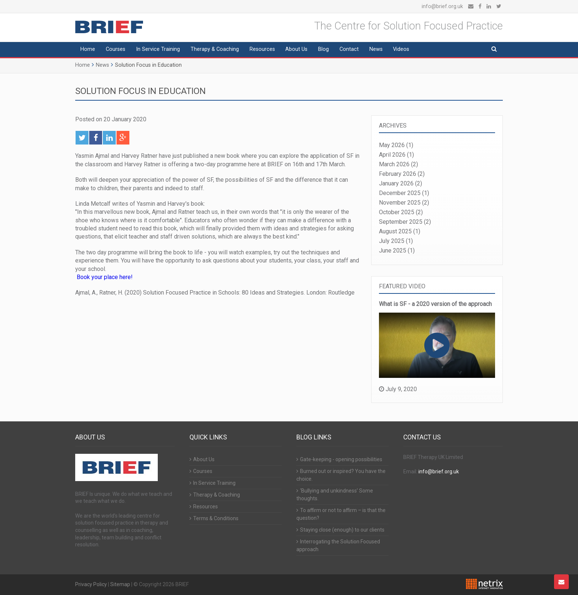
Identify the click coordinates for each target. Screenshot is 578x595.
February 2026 (397, 173)
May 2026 (392, 145)
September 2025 (400, 221)
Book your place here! (105, 277)
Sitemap (120, 584)
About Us (296, 49)
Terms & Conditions (215, 518)
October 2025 (396, 212)
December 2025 (400, 192)
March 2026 (394, 164)
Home (87, 49)
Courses (115, 49)
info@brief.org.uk (442, 6)
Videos (401, 49)
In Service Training (158, 49)
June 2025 (392, 250)
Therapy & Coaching (215, 49)
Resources (262, 49)
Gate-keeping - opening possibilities (341, 459)
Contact (349, 49)
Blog (323, 49)
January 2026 (396, 183)
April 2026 (392, 154)
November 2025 (400, 202)
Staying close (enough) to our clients (342, 530)
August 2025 (395, 231)
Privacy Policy (91, 584)
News (376, 49)
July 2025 (391, 240)
